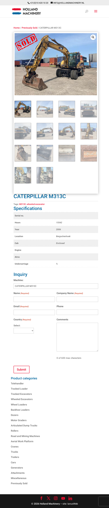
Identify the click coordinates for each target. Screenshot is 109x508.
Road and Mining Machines (25, 436)
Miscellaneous (18, 478)
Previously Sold (29, 27)
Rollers (14, 430)
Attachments (18, 473)
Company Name (70, 293)
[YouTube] (63, 498)
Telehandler (17, 383)
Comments (62, 319)
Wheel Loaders (19, 404)
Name (21, 293)
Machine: (19, 280)
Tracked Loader (19, 388)
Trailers (15, 457)
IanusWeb (72, 503)
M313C (22, 204)
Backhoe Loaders (20, 409)
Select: (17, 325)
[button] (93, 37)
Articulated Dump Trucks (24, 425)
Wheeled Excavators (22, 399)
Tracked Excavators (21, 394)
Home (17, 27)
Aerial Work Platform (22, 441)
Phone (60, 306)
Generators (17, 467)
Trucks (14, 451)
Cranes (14, 446)
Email (21, 306)
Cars (13, 462)
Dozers (14, 415)
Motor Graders (19, 420)
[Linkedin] (70, 498)
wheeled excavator (36, 204)
